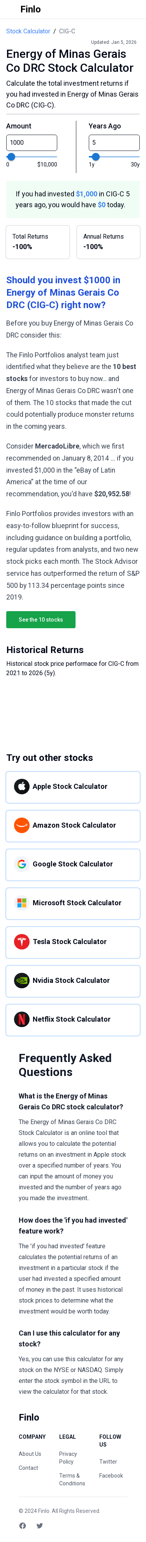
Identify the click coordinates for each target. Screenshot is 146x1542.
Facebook (111, 1476)
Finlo (43, 1511)
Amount (19, 126)
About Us (30, 1454)
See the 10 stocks (41, 620)
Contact (28, 1468)
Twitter (108, 1462)
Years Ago (105, 126)
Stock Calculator (28, 31)
